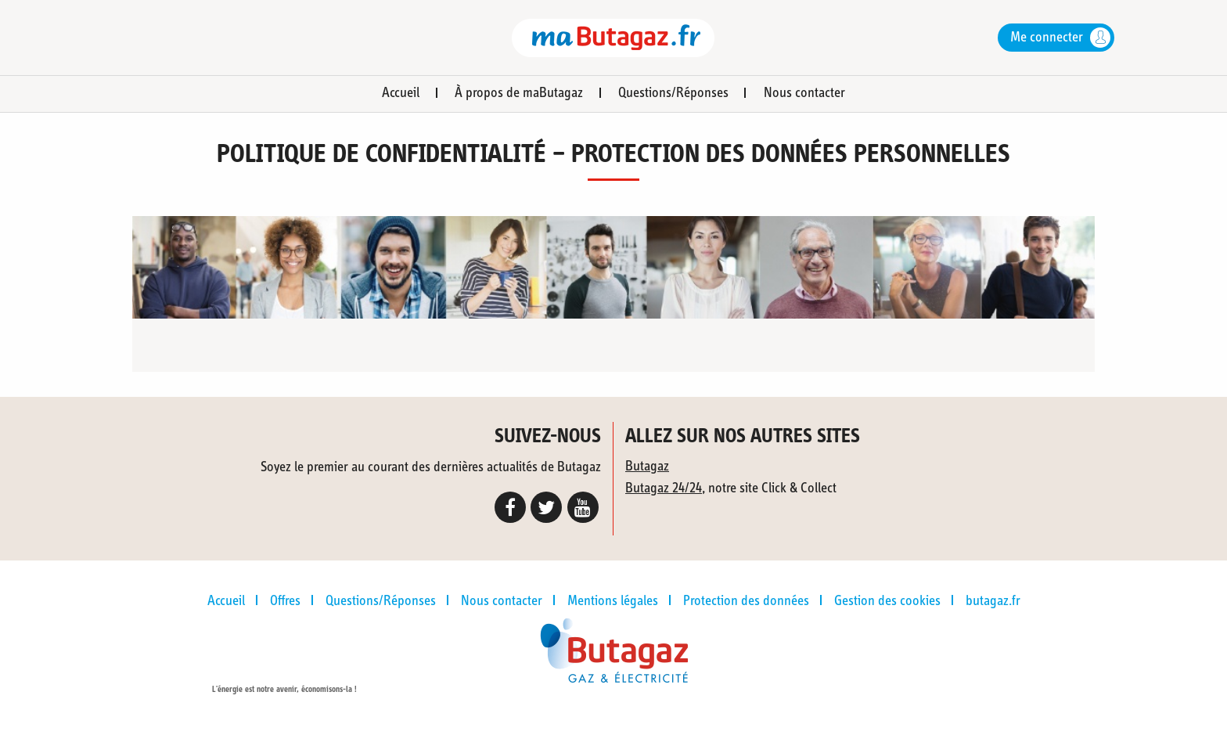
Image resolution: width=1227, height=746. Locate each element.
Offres (285, 601)
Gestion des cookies (887, 601)
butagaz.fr (993, 601)
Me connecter (1046, 38)
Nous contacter (804, 93)
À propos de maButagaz (519, 93)
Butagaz (647, 466)
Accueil (400, 93)
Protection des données (746, 601)
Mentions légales (612, 601)
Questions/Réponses (673, 93)
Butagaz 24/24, (665, 488)
